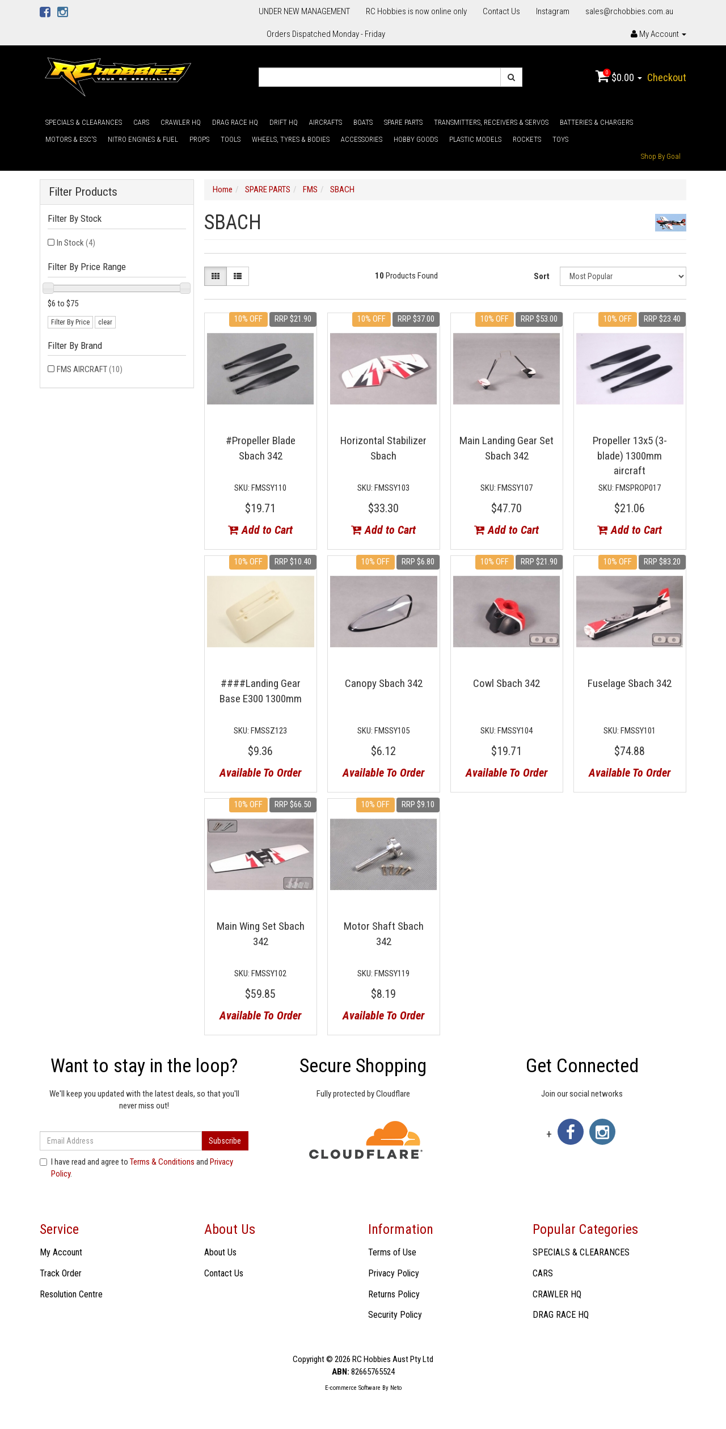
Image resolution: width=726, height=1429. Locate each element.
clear (105, 322)
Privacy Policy (393, 1273)
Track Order (61, 1273)
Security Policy (395, 1314)
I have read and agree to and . (136, 1168)
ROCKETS (527, 139)
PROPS (199, 139)
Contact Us (501, 11)
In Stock (76, 243)
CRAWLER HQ (181, 122)
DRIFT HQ (283, 122)
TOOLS (230, 139)
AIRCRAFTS (325, 122)
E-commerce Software (353, 1388)
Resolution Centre (71, 1294)
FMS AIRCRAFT (90, 369)
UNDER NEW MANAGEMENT (304, 11)
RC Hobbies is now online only (416, 11)
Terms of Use (392, 1252)
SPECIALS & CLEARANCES (83, 122)
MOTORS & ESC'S (70, 139)
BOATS (363, 122)
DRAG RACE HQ (235, 122)
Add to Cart (260, 530)
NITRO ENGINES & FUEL (143, 139)
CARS (141, 122)
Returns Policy (394, 1294)
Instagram (552, 11)
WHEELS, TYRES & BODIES (291, 139)
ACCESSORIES (361, 139)
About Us (220, 1252)
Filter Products (83, 192)
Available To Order (260, 772)
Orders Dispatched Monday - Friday (326, 34)
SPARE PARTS (403, 122)
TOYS (560, 139)
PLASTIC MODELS (475, 139)
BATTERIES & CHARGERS (596, 122)
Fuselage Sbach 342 (630, 683)
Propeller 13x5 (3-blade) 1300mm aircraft (630, 455)
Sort (542, 276)
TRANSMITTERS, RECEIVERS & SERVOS (491, 122)
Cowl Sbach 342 (506, 683)
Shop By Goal (661, 156)
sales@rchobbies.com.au (629, 11)
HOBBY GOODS (416, 139)
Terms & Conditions (162, 1162)
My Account (61, 1252)
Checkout (666, 77)
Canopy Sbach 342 (384, 683)
